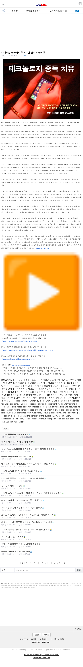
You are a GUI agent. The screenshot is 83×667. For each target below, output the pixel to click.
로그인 (36, 635)
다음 (58, 563)
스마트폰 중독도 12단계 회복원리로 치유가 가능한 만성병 (41, 515)
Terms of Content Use (41, 658)
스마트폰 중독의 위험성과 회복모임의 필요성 (41, 508)
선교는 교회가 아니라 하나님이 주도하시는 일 (41, 501)
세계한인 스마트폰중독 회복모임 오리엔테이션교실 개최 (41, 523)
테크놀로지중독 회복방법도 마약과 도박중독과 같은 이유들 (41, 464)
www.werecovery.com (41, 248)
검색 (79, 570)
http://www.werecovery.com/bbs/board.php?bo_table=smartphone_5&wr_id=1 (28, 350)
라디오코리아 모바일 (28, 639)
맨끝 (63, 563)
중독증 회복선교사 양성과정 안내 (41, 457)
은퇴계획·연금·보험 (58, 10)
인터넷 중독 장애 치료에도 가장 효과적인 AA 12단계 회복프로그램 (41, 494)
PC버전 (46, 635)
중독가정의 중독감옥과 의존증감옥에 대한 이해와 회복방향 (41, 450)
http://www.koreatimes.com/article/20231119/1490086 (20, 341)
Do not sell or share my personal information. (41, 655)
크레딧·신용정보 (33, 10)
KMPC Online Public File (41, 642)
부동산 (15, 10)
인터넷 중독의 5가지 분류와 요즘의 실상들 (41, 472)
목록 (5, 429)
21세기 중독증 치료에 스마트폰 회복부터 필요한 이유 (41, 530)
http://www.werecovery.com (21, 365)
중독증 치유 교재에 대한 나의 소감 (41, 442)
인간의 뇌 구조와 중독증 (41, 537)
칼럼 (77, 10)
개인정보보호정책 (58, 639)
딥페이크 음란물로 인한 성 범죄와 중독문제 (41, 545)
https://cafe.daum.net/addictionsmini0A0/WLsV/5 (19, 359)
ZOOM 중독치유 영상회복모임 (41, 435)
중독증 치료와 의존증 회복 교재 (41, 552)
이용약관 (43, 639)
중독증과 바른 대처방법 (41, 486)
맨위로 (78, 629)
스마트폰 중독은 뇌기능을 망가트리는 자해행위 (41, 479)
